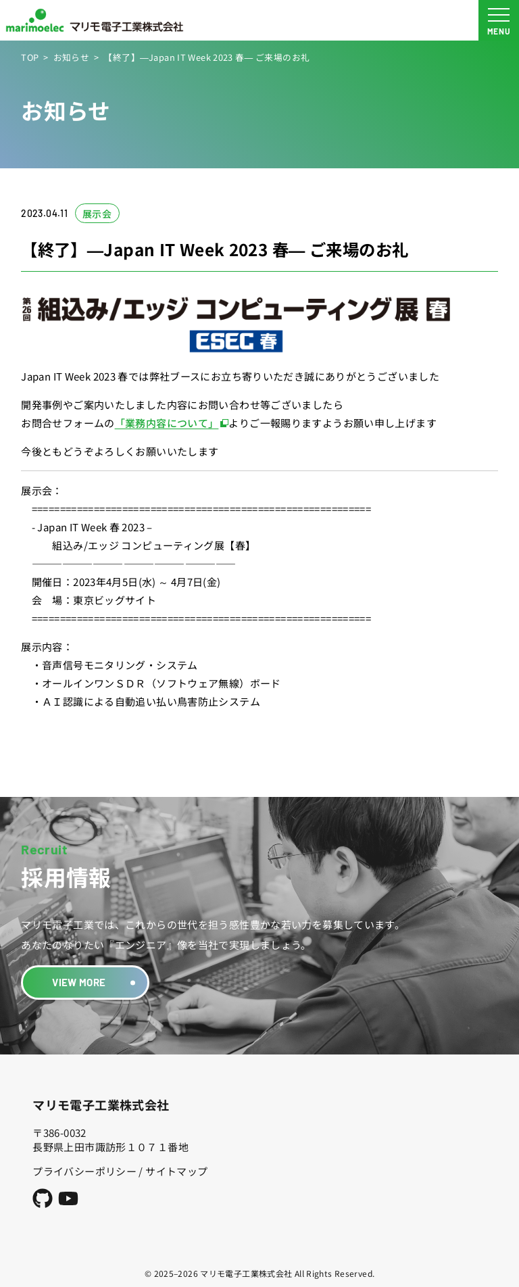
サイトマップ (176, 1171)
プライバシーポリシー (84, 1171)
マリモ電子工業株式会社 (100, 1104)
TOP (30, 57)
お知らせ (71, 57)
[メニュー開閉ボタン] (498, 20)
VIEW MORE (78, 982)
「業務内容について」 (167, 423)
